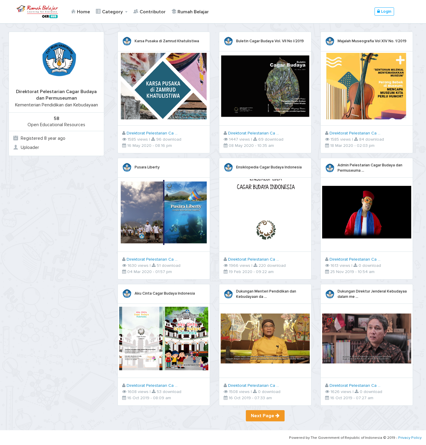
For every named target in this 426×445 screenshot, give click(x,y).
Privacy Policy (410, 437)
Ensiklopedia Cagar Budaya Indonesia (269, 167)
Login (384, 11)
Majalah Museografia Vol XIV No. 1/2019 (372, 41)
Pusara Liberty (147, 167)
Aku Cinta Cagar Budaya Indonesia (165, 293)
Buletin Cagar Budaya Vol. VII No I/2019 (270, 41)
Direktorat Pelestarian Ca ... (152, 133)
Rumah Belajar (190, 12)
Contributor (149, 12)
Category (110, 12)
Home (80, 12)
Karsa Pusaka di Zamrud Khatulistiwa (167, 41)
